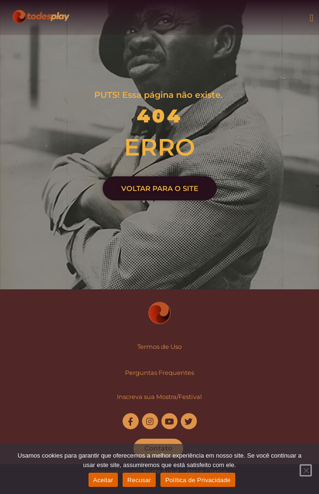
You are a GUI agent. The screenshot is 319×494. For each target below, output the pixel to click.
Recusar (139, 480)
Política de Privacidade (197, 480)
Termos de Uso (159, 346)
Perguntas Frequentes (159, 372)
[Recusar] (306, 470)
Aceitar (103, 480)
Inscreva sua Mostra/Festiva (158, 396)
